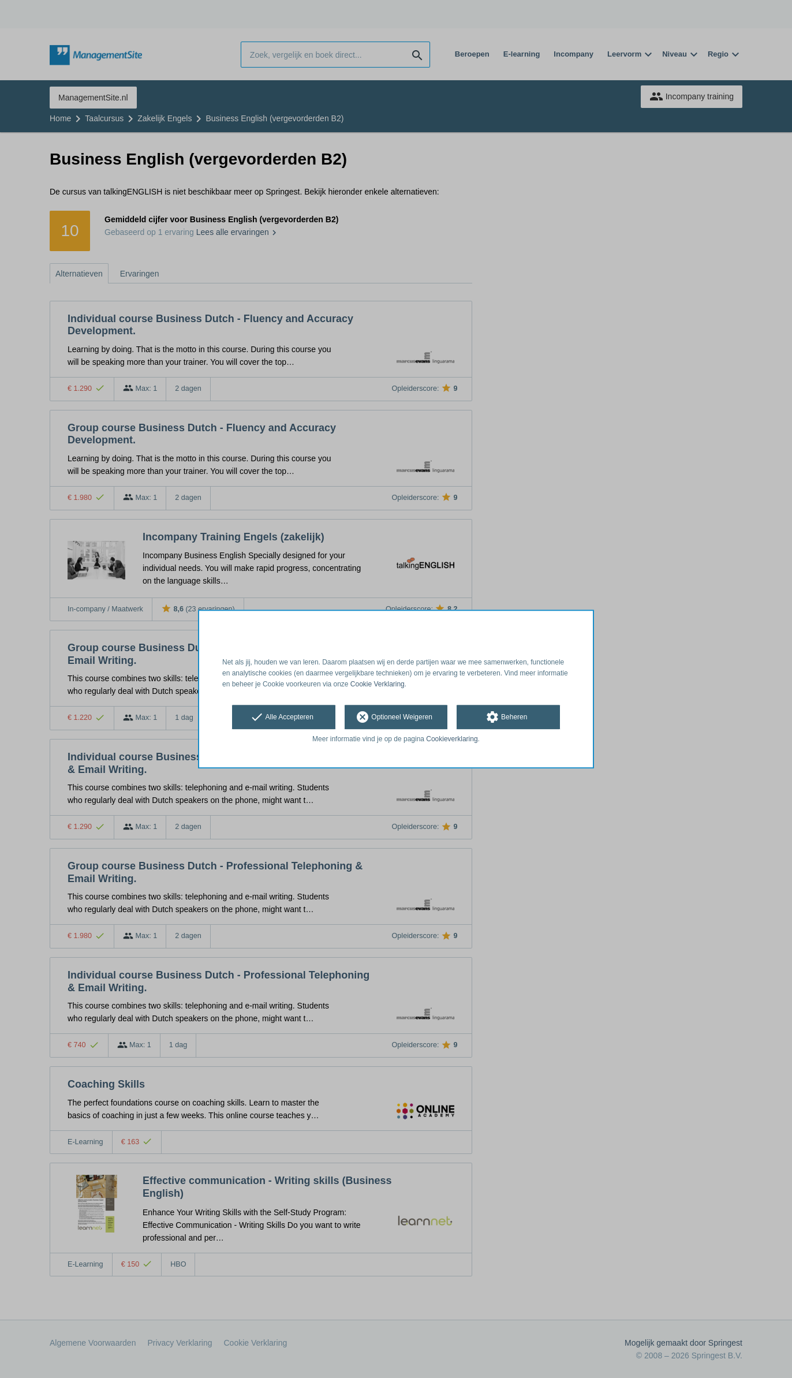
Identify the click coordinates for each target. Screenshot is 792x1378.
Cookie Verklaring (377, 684)
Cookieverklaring (451, 739)
